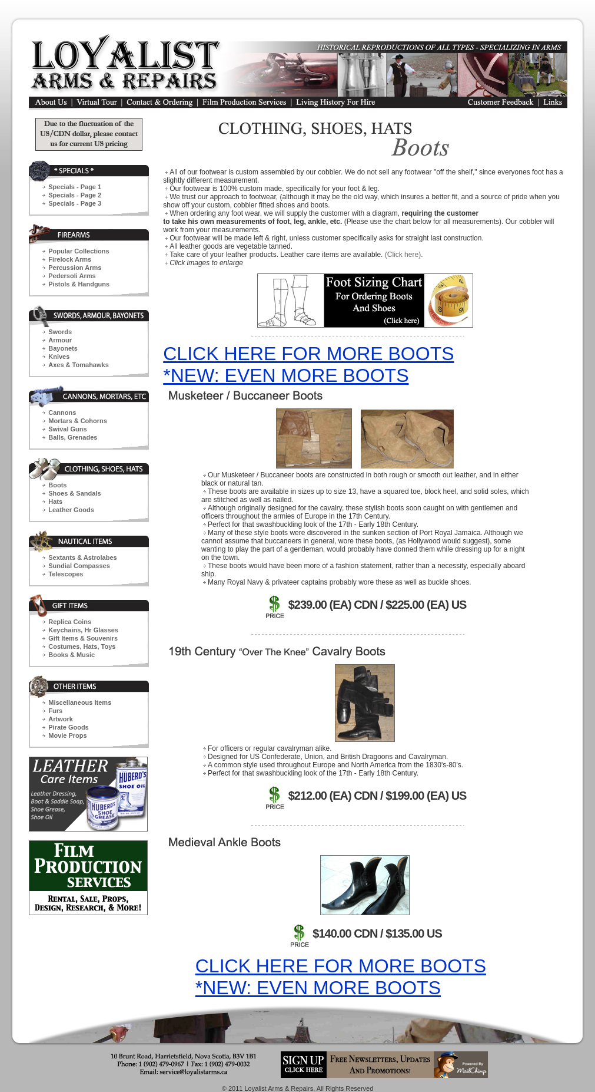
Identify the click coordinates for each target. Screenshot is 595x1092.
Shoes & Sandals (74, 493)
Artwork (60, 718)
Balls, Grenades (72, 437)
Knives (58, 356)
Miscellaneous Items (79, 702)
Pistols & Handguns (78, 284)
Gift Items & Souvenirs (83, 638)
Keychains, (83, 630)
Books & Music (71, 654)
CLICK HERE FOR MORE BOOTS (308, 353)
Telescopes (65, 574)
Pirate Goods (68, 727)
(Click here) (403, 254)
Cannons (62, 412)
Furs (55, 710)
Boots (57, 485)
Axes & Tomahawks (78, 364)
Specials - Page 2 (74, 195)
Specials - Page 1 (74, 186)
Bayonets (63, 348)
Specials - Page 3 (74, 203)
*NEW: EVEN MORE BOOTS (285, 375)
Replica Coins (69, 621)
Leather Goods (71, 509)
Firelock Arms (69, 259)
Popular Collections (78, 251)
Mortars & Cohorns (77, 420)
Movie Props (67, 735)
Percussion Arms (74, 267)
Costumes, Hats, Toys (81, 646)
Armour (60, 340)
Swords (60, 331)
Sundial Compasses (79, 565)
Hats (55, 501)
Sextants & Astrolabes (82, 557)
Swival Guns (67, 429)
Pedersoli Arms (71, 275)
